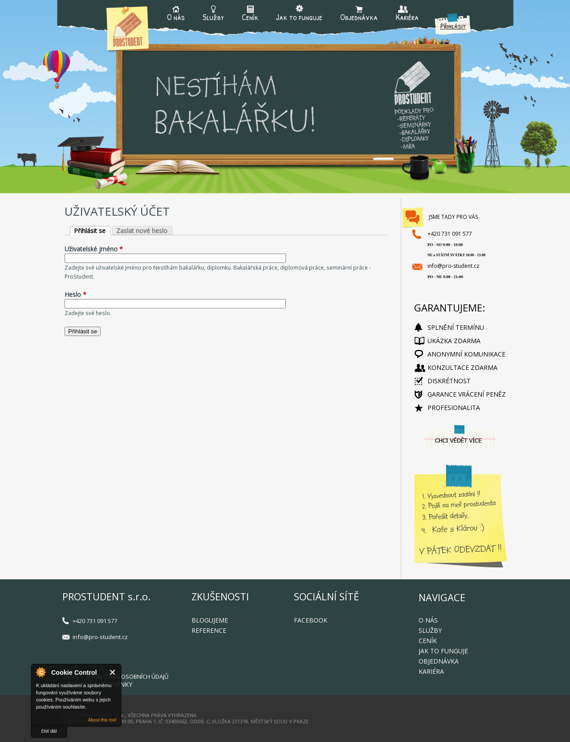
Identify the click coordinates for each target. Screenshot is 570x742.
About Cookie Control (40, 672)
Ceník (250, 16)
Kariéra (407, 16)
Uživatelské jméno (94, 249)
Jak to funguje (299, 16)
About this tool (102, 719)
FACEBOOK (310, 620)
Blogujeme (209, 620)
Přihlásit (453, 25)
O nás (176, 16)
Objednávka (359, 16)
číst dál (49, 731)
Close (113, 672)
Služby (213, 16)
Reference (208, 630)
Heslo (75, 294)
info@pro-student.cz (453, 266)
